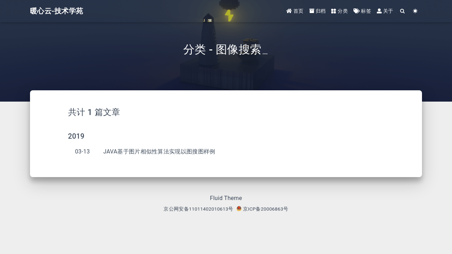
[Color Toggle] (415, 11)
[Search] (402, 11)
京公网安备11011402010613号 (198, 209)
